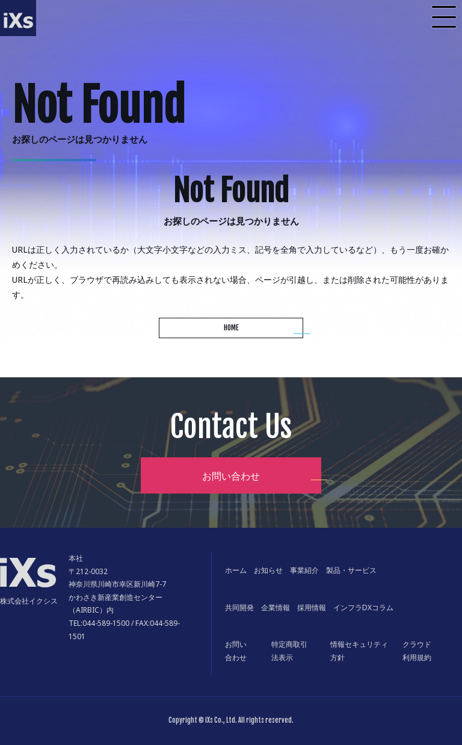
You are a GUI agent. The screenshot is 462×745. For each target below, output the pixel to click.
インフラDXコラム (363, 607)
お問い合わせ (231, 476)
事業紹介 (304, 570)
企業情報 (275, 607)
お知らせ (268, 570)
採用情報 (311, 607)
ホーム (236, 570)
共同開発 (239, 607)
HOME (231, 327)
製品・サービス (351, 570)
